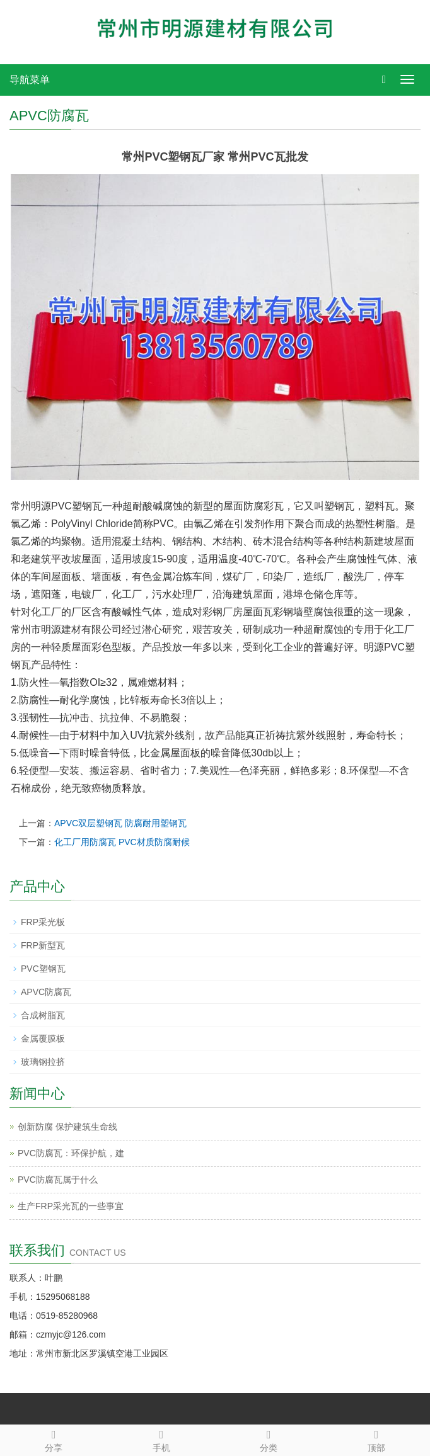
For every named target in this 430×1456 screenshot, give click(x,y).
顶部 (377, 1439)
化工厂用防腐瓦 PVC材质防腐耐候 (122, 842)
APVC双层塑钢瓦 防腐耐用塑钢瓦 (120, 823)
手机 (162, 1439)
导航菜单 (29, 79)
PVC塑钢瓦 (43, 969)
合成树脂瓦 (43, 1015)
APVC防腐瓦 (46, 992)
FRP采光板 (43, 922)
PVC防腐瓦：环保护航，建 (71, 1153)
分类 (269, 1439)
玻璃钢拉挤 (43, 1062)
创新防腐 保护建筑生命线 (67, 1127)
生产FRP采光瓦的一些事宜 (71, 1206)
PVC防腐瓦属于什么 (58, 1179)
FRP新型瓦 (43, 945)
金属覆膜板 (43, 1038)
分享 (54, 1439)
